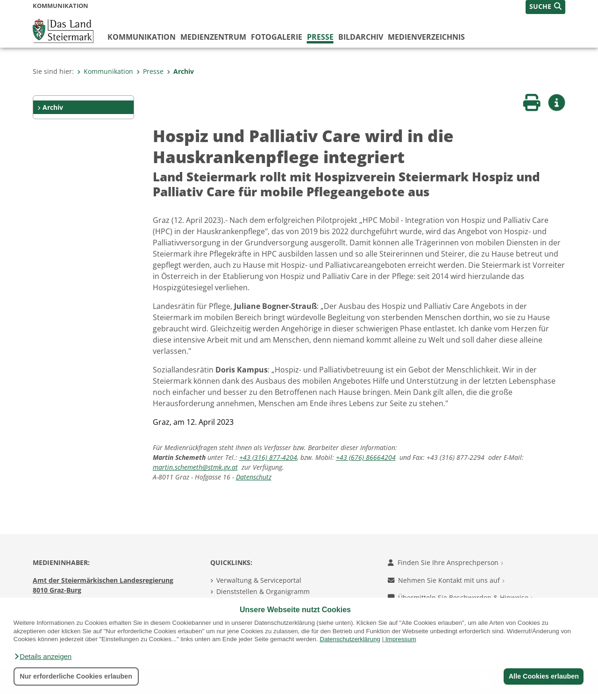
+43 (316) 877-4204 (268, 457)
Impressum (400, 639)
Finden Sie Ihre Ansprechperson (445, 562)
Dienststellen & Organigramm (263, 591)
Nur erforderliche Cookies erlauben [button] (76, 676)
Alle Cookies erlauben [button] (543, 676)
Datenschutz (253, 476)
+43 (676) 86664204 (366, 457)
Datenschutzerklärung (350, 639)
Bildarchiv (360, 37)
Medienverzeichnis (426, 37)
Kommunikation (141, 37)
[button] (42, 656)
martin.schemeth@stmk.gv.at (195, 467)
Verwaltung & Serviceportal (258, 580)
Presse (320, 37)
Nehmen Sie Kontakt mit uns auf (446, 580)
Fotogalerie (276, 37)
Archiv (180, 71)
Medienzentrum (213, 37)
